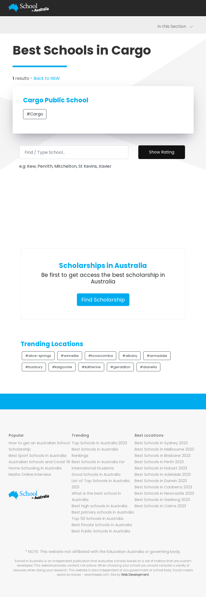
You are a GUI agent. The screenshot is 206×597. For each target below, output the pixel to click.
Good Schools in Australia (96, 474)
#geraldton (120, 367)
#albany (129, 355)
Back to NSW (47, 78)
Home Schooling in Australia (35, 468)
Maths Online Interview (30, 474)
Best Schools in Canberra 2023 (163, 487)
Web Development (135, 575)
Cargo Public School (55, 100)
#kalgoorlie (62, 367)
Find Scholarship (103, 299)
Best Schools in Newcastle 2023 (164, 493)
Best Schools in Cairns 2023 (160, 506)
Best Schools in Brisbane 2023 (163, 455)
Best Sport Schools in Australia (37, 455)
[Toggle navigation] (191, 8)
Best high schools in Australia (99, 506)
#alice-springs (38, 355)
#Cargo (35, 114)
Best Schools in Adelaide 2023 (163, 474)
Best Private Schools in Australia (102, 524)
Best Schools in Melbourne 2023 (164, 449)
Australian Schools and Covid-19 (39, 461)
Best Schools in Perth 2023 (159, 461)
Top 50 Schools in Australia (97, 518)
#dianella (148, 367)
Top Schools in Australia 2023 (99, 443)
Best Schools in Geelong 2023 (162, 499)
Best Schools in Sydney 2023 (161, 443)
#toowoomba (100, 355)
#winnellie (70, 355)
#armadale (157, 355)
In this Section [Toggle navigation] (175, 26)
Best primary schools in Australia (103, 512)
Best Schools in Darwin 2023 (161, 480)
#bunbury (34, 367)
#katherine (91, 367)
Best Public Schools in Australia (101, 531)
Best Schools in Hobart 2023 (161, 468)
